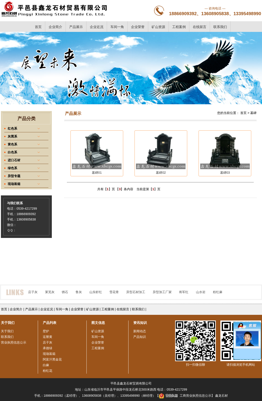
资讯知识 (140, 323)
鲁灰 (79, 292)
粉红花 (47, 371)
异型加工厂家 (162, 292)
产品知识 (139, 337)
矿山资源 (158, 27)
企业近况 (96, 27)
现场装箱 (49, 354)
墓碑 (253, 113)
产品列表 (49, 323)
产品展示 (76, 27)
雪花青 (114, 292)
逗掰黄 (47, 337)
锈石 (65, 292)
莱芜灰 (50, 292)
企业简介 (55, 27)
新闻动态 (139, 331)
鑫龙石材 (221, 395)
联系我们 (220, 27)
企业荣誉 (138, 27)
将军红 (183, 292)
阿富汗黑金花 (52, 359)
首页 (38, 27)
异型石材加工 (135, 292)
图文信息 (98, 323)
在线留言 (199, 27)
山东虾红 (95, 292)
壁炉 (46, 331)
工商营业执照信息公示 (185, 395)
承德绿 (47, 348)
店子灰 (33, 292)
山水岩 (200, 292)
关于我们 (7, 331)
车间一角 (117, 27)
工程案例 (179, 27)
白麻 (46, 365)
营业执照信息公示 (13, 342)
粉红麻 (217, 292)
